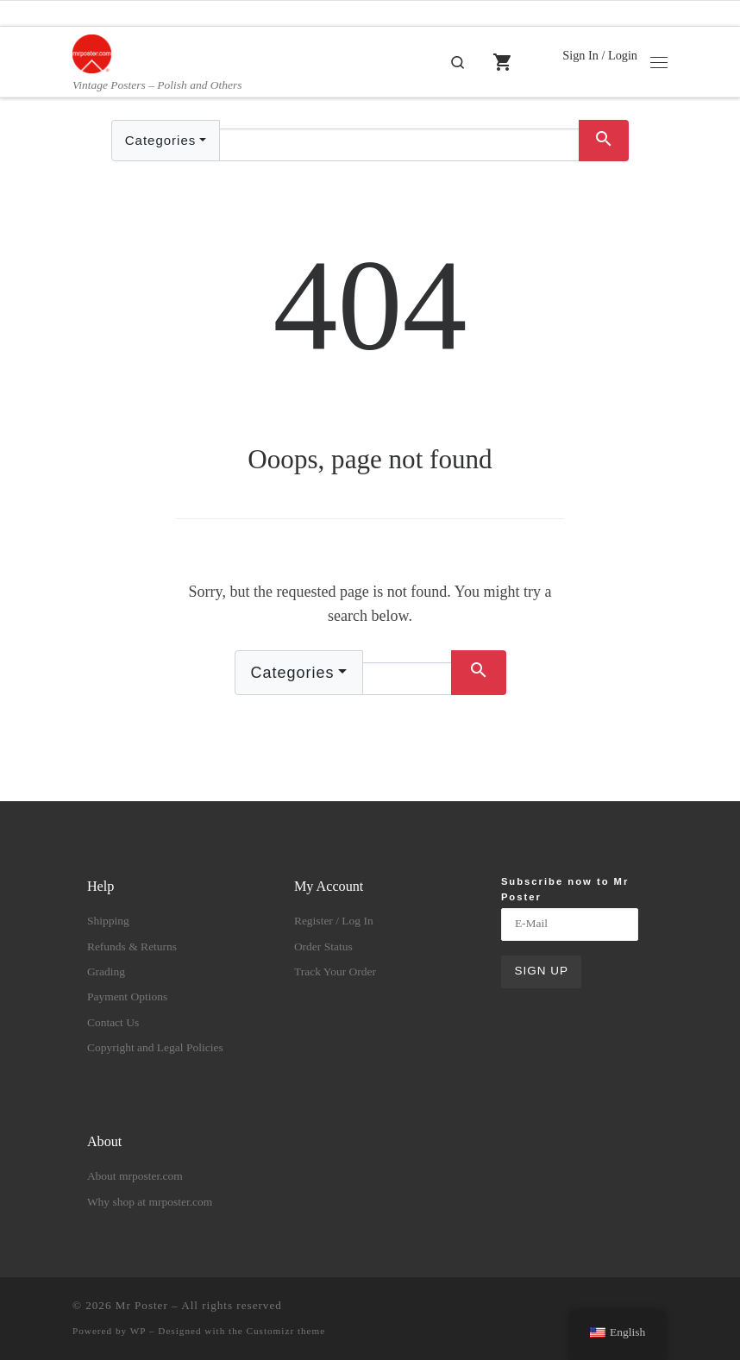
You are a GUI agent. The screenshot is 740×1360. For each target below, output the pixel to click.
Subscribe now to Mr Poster (565, 888)
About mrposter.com (135, 1175)
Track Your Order (335, 971)
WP (138, 1331)
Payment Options (127, 996)
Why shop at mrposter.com (149, 1201)
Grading (106, 971)
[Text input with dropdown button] (399, 144)
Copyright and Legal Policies (155, 1047)
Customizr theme (286, 1331)
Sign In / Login (599, 55)
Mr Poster (142, 1305)
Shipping (108, 920)
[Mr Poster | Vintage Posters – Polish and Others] (91, 52)
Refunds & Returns (132, 946)
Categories (161, 140)
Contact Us (113, 1022)
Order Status (323, 946)
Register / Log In (333, 920)
